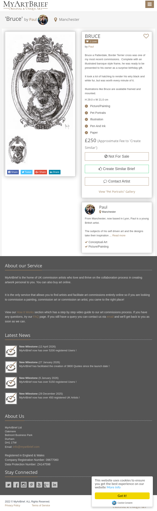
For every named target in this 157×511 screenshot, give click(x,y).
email (110, 316)
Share (13, 172)
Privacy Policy (12, 505)
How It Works (25, 312)
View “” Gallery (117, 192)
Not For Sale (116, 156)
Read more (118, 235)
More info (114, 487)
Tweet (26, 172)
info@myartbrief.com (26, 446)
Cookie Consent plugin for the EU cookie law (122, 503)
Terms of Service (41, 505)
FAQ (36, 316)
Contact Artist (116, 181)
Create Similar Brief (117, 169)
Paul (33, 19)
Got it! (122, 496)
